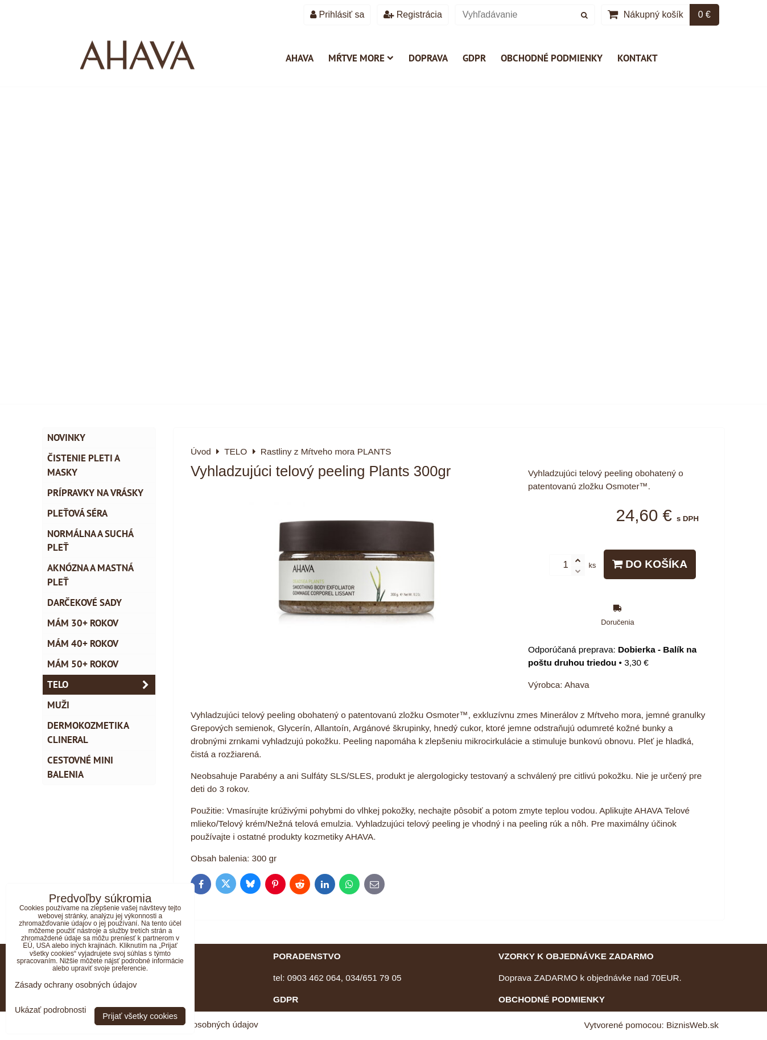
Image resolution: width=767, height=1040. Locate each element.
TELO (101, 685)
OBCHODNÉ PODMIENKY (551, 999)
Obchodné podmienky (552, 58)
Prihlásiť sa (337, 14)
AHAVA (300, 58)
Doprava (428, 58)
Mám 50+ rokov (82, 664)
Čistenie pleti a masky (83, 465)
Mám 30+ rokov (82, 623)
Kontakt (637, 58)
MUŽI (58, 705)
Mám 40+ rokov (82, 643)
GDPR (474, 58)
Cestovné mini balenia (80, 767)
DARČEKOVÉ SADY (84, 602)
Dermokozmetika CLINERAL (88, 732)
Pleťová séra (77, 513)
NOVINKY (66, 437)
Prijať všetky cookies (140, 1016)
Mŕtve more (361, 58)
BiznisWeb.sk (692, 1025)
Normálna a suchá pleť (90, 540)
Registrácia (413, 14)
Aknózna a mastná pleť (90, 575)
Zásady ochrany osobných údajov (76, 984)
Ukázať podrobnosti (50, 1010)
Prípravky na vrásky (95, 492)
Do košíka (649, 564)
